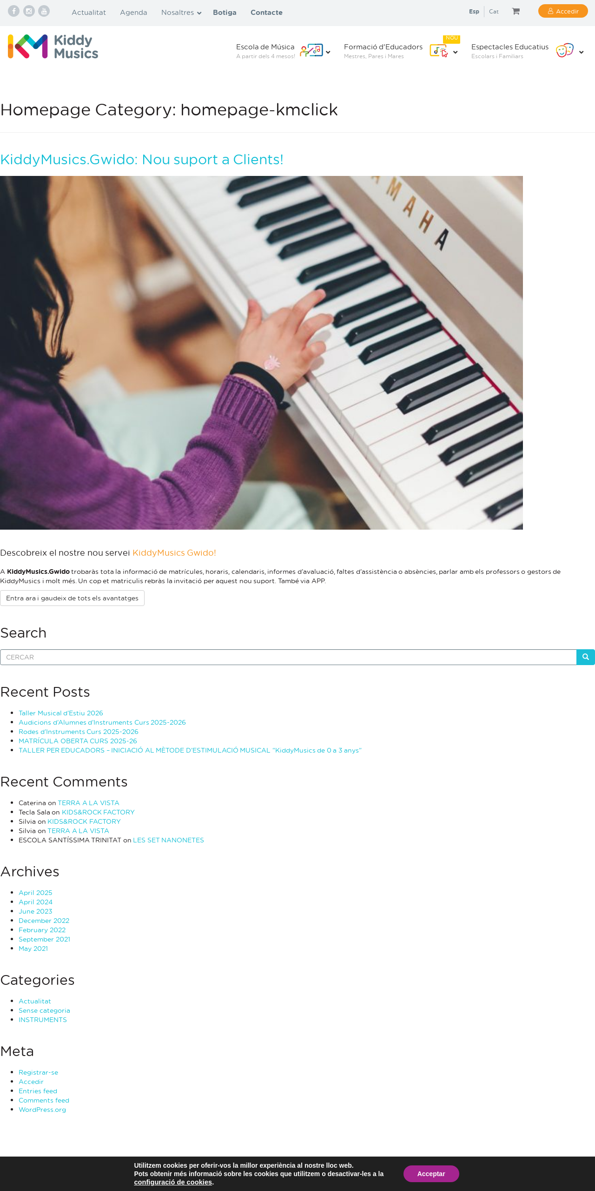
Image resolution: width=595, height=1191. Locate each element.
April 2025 (36, 892)
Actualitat (35, 1000)
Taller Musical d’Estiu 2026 (61, 712)
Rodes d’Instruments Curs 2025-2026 (79, 731)
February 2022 (42, 929)
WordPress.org (42, 1109)
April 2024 (36, 901)
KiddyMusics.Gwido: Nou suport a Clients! (142, 159)
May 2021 (33, 948)
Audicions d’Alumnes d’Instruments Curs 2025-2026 (102, 722)
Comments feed (44, 1100)
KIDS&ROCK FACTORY (98, 811)
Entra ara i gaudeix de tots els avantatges (72, 597)
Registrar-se (38, 1072)
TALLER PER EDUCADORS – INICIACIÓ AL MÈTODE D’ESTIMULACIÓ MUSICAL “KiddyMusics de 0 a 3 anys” (190, 750)
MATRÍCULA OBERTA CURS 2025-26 (78, 740)
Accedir (567, 11)
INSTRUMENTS (43, 1019)
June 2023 (36, 911)
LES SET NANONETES (168, 839)
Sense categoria (44, 1010)
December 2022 (44, 920)
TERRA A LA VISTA (88, 802)
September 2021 (44, 939)
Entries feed (38, 1090)
